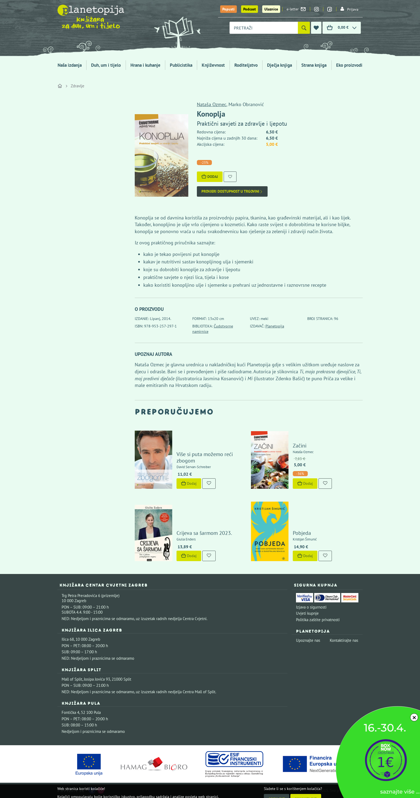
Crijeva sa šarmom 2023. (204, 532)
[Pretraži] (304, 28)
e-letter (296, 9)
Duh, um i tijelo (106, 65)
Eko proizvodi (349, 65)
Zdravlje (77, 85)
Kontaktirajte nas (344, 640)
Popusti (228, 9)
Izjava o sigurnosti (311, 607)
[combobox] (264, 28)
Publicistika (181, 65)
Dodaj (209, 176)
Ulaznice (271, 9)
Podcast (249, 9)
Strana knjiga (314, 65)
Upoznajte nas (308, 640)
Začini (299, 445)
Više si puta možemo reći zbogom (205, 457)
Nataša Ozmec (211, 104)
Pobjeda (302, 532)
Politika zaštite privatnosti (318, 619)
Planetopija (274, 326)
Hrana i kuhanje (145, 65)
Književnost (213, 65)
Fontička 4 (70, 712)
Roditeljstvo (246, 65)
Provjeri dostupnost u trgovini (232, 191)
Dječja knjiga (279, 65)
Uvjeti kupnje (307, 613)
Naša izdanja (70, 65)
